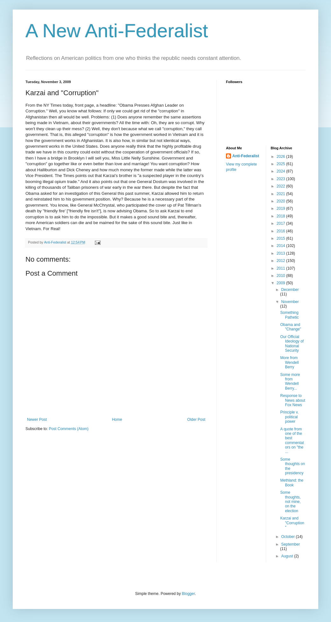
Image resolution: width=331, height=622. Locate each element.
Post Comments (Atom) (68, 429)
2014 (281, 246)
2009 (281, 283)
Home (117, 419)
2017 (281, 223)
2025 (281, 164)
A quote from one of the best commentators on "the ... (292, 440)
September (290, 544)
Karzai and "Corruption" (292, 523)
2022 (281, 186)
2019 (281, 208)
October (288, 536)
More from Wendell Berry (289, 362)
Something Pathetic (289, 314)
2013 (281, 253)
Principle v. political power (289, 417)
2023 (281, 179)
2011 (281, 268)
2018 (281, 216)
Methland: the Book (291, 482)
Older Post (196, 419)
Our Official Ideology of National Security (292, 344)
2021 (281, 194)
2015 (281, 238)
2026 (281, 156)
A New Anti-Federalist (116, 30)
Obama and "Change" (290, 326)
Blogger (188, 593)
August (287, 556)
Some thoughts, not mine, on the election (290, 501)
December (290, 289)
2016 (281, 231)
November (290, 302)
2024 (281, 171)
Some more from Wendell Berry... (290, 381)
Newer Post (37, 419)
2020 (281, 201)
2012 (281, 260)
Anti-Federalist (245, 156)
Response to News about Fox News (292, 400)
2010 (281, 275)
